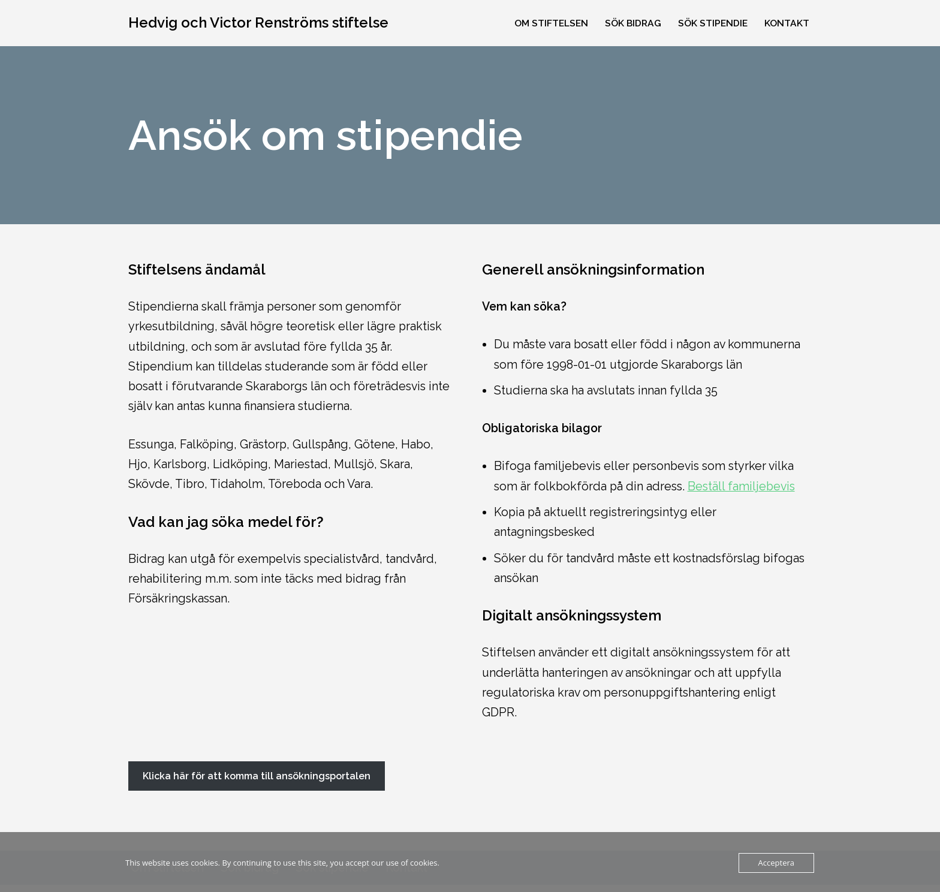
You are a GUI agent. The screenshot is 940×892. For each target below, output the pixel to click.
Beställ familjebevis (745, 489)
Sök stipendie (712, 23)
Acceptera (776, 862)
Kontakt (786, 23)
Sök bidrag (631, 23)
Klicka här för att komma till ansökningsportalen (256, 782)
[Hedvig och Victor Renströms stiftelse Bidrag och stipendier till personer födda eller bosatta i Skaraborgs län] (258, 23)
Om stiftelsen (548, 23)
